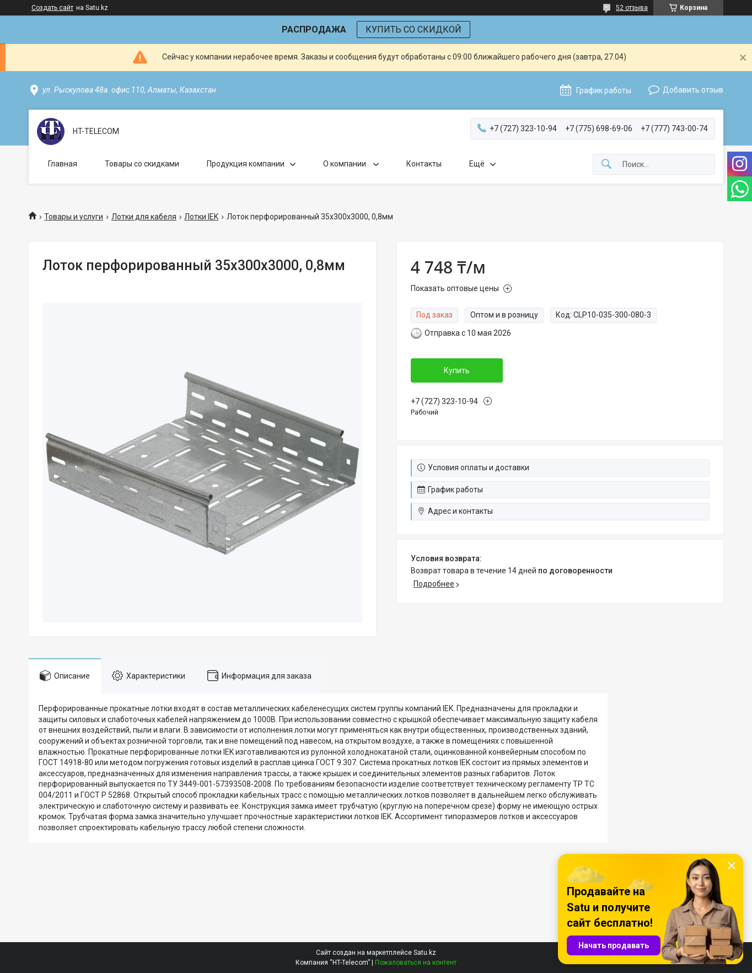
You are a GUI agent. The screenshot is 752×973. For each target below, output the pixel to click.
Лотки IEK (201, 216)
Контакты (424, 163)
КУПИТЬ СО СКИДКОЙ (413, 29)
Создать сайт (52, 8)
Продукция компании (245, 163)
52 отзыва (632, 8)
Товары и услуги (73, 216)
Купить (457, 370)
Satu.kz (424, 952)
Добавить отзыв (693, 89)
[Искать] (606, 164)
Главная (62, 163)
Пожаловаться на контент (415, 962)
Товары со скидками (142, 163)
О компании (345, 163)
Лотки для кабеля (143, 216)
